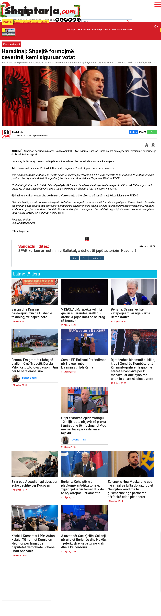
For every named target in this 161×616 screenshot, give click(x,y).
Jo (84, 258)
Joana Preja (79, 439)
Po (74, 258)
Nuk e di (96, 258)
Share (133, 132)
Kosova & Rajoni (11, 44)
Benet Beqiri (29, 377)
